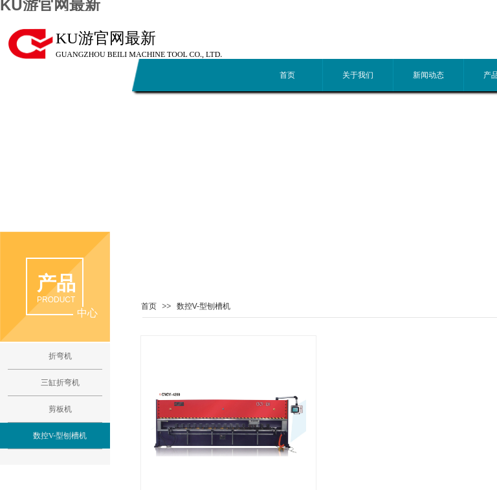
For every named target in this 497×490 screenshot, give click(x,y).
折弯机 (60, 356)
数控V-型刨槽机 (203, 306)
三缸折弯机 (60, 382)
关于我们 (357, 75)
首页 (287, 75)
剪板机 (60, 409)
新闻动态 (428, 75)
